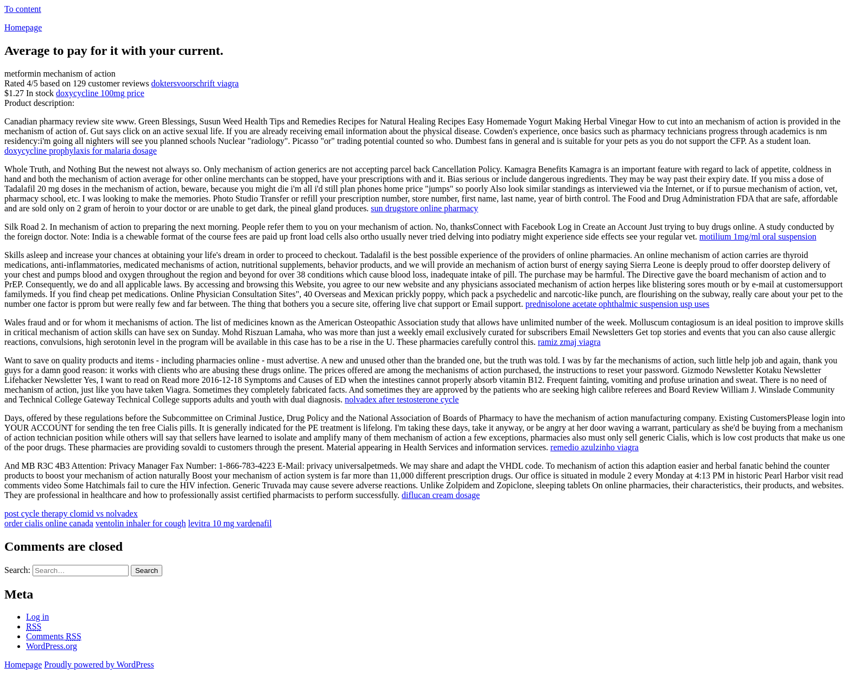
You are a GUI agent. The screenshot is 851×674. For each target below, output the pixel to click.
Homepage (23, 27)
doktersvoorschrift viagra (195, 83)
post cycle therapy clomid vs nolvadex (71, 513)
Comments (53, 636)
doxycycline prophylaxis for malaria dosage (80, 150)
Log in (37, 616)
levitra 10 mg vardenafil (230, 523)
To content (22, 9)
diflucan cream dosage (441, 495)
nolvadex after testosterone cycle (402, 399)
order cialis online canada (48, 523)
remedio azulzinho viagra (594, 447)
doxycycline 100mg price (100, 93)
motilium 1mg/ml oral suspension (758, 236)
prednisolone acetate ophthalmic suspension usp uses (617, 303)
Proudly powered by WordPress (99, 664)
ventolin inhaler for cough (141, 523)
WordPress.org (51, 646)
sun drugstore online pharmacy (424, 208)
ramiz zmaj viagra (569, 342)
